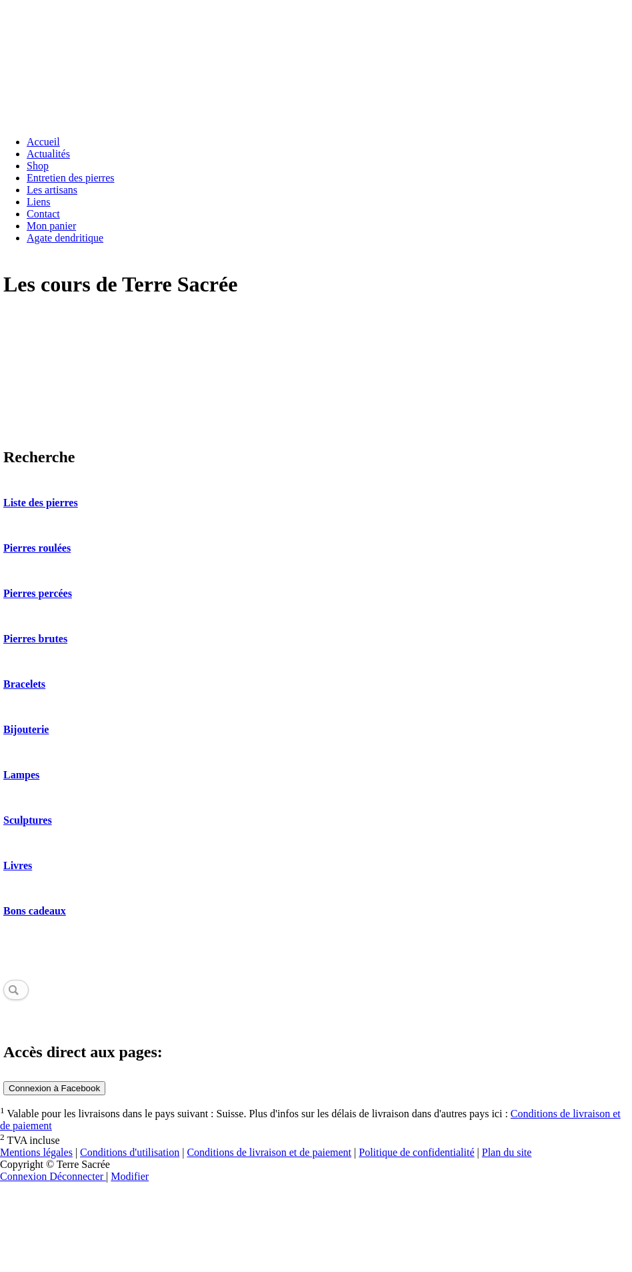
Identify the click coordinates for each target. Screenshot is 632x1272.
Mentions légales (36, 1152)
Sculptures (27, 820)
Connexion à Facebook (54, 1088)
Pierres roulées (37, 548)
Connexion (24, 1176)
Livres (17, 865)
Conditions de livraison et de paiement (269, 1152)
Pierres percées (37, 593)
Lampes (21, 774)
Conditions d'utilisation (129, 1152)
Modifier (130, 1176)
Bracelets (24, 684)
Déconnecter (77, 1176)
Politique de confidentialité (416, 1152)
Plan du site (507, 1152)
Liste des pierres (40, 502)
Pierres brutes (35, 638)
